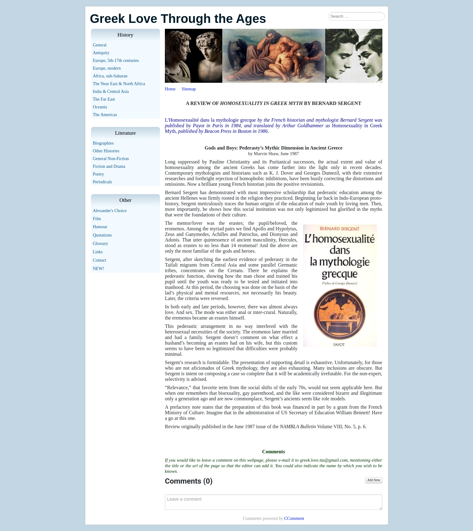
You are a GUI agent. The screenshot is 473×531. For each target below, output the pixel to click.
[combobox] (357, 16)
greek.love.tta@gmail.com (323, 460)
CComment (294, 518)
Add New (374, 480)
